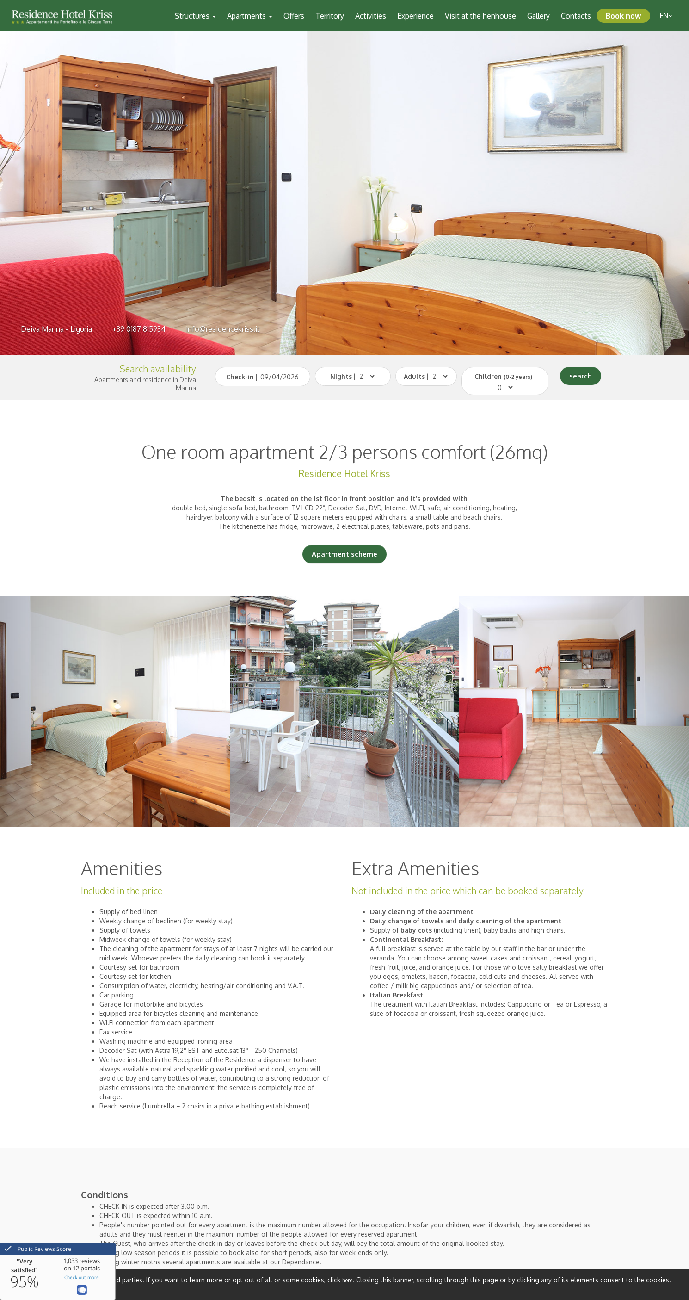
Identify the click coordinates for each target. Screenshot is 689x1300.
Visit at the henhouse (480, 15)
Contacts (576, 15)
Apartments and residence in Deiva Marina (145, 384)
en (666, 15)
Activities (370, 15)
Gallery (538, 15)
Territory (329, 15)
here (347, 1280)
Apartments (249, 15)
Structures (195, 15)
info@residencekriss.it (223, 329)
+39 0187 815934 (139, 329)
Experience (415, 15)
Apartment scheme (344, 554)
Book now (623, 15)
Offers (293, 15)
